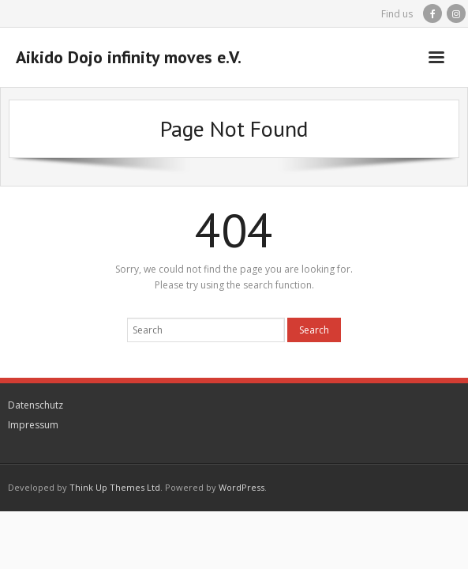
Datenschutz (35, 405)
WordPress (241, 487)
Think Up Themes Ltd (114, 487)
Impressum (33, 424)
